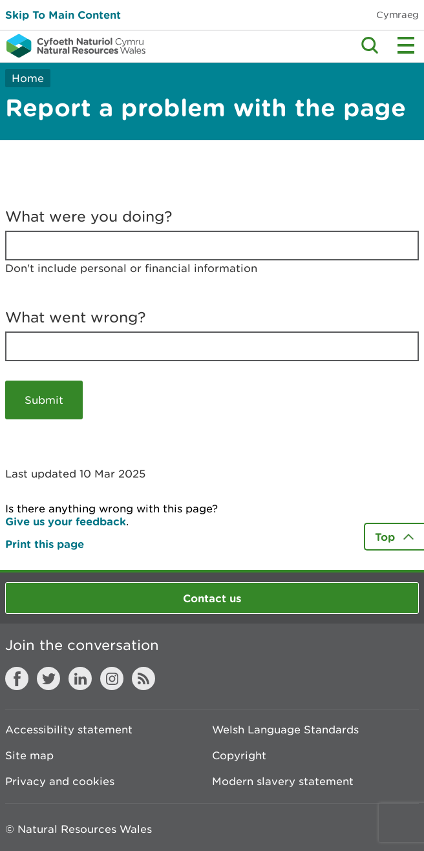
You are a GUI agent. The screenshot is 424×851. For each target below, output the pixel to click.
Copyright (239, 755)
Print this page (44, 544)
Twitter (48, 678)
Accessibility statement (68, 729)
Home (28, 78)
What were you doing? (89, 216)
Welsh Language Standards (285, 729)
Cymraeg (397, 14)
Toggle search (370, 45)
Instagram (111, 678)
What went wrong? (75, 317)
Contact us (212, 598)
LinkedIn (80, 678)
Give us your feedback (65, 521)
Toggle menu (406, 45)
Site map (29, 755)
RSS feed (143, 678)
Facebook (16, 678)
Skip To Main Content (63, 14)
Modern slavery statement (283, 781)
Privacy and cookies (59, 781)
